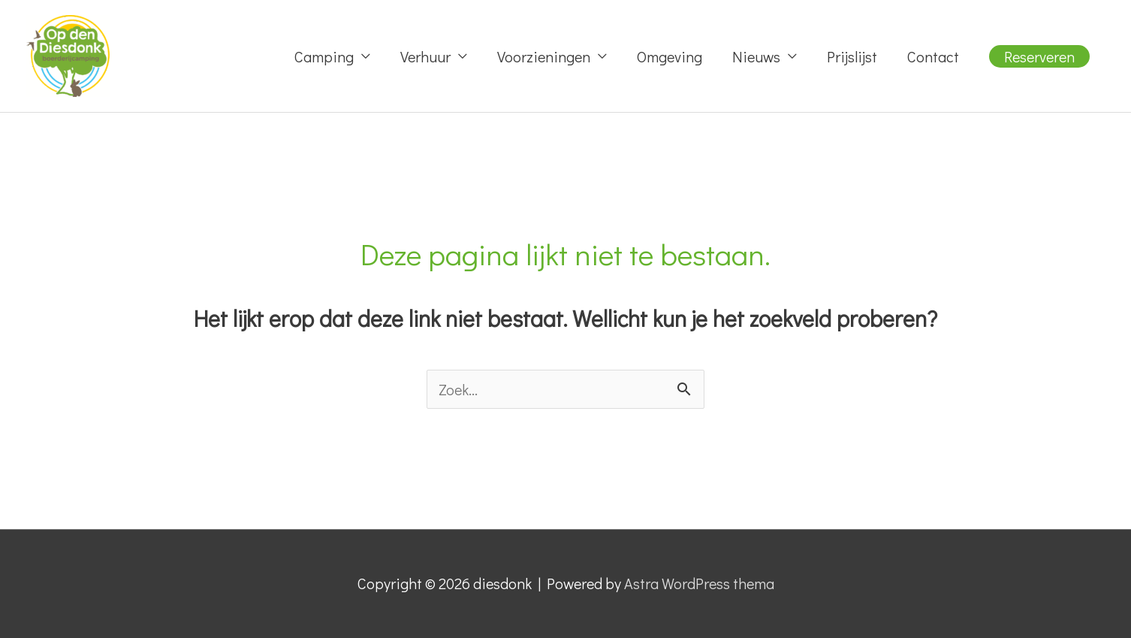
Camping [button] (324, 56)
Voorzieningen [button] (543, 56)
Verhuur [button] (425, 56)
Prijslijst (852, 56)
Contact (933, 56)
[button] (1039, 56)
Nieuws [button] (756, 56)
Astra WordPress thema (699, 583)
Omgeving (669, 56)
